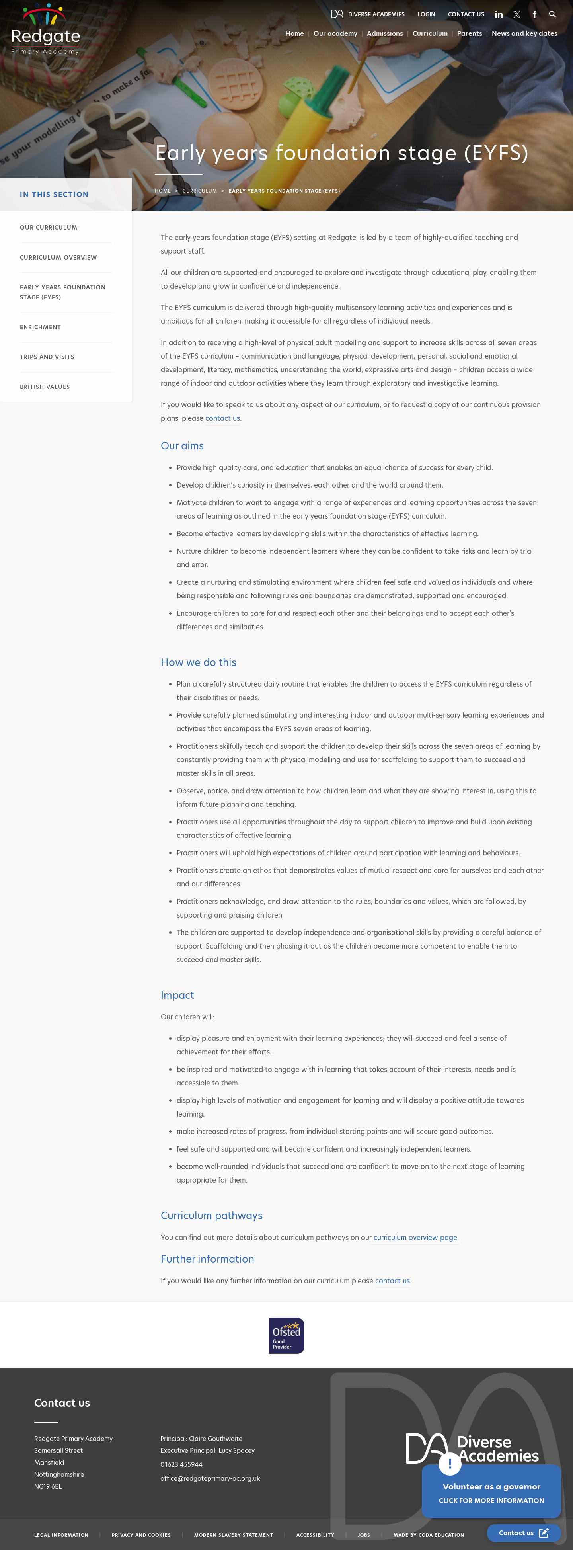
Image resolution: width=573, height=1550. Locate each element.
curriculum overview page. (415, 1237)
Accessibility (315, 1535)
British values (45, 387)
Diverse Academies (376, 14)
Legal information (61, 1535)
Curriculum (430, 33)
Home (294, 33)
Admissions (385, 33)
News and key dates (524, 33)
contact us (222, 418)
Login (426, 14)
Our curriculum (49, 228)
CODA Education (441, 1535)
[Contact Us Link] (524, 1533)
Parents (469, 33)
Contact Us (466, 14)
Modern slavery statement (233, 1535)
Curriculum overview (58, 258)
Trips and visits (47, 357)
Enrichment (40, 327)
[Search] (552, 14)
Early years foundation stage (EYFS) (63, 292)
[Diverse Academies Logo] (46, 29)
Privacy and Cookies (141, 1535)
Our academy (335, 33)
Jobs (364, 1535)
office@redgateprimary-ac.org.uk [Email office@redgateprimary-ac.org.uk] (210, 1478)
